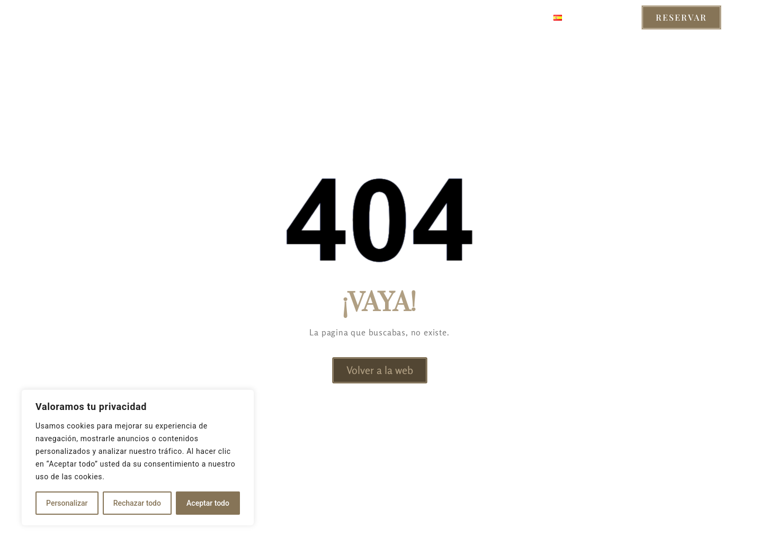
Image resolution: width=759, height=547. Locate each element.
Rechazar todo (137, 503)
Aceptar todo (207, 503)
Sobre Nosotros (440, 17)
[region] (137, 457)
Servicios (312, 17)
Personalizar (66, 503)
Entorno (370, 17)
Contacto (513, 17)
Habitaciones (244, 17)
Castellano (586, 17)
